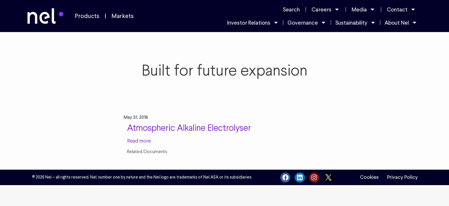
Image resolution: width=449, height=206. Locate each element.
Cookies (369, 177)
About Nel (401, 22)
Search (291, 9)
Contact (401, 9)
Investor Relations (253, 22)
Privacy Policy (402, 177)
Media (363, 9)
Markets (122, 16)
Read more (139, 140)
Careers (326, 9)
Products (87, 16)
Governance (306, 22)
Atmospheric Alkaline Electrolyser (189, 128)
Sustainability (355, 22)
